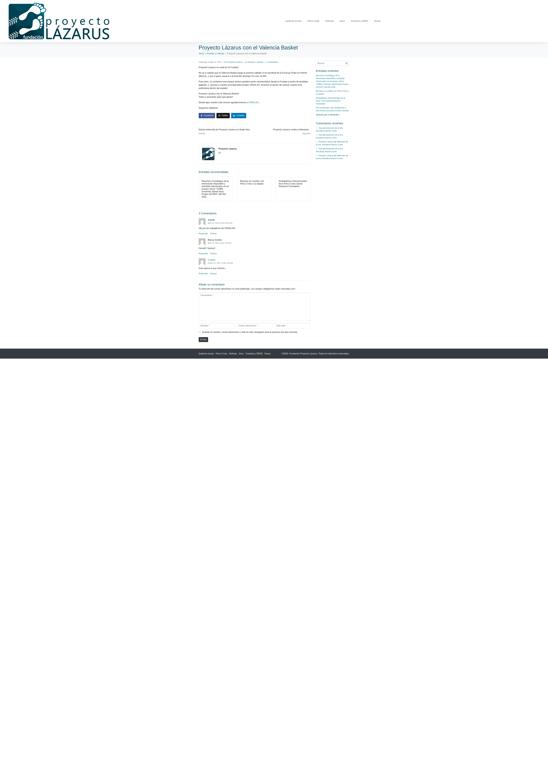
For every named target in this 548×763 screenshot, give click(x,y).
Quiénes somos (293, 21)
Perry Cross (313, 21)
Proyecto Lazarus (234, 62)
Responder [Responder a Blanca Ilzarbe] (203, 253)
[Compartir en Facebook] (207, 115)
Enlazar (213, 233)
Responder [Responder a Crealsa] (203, 273)
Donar (377, 21)
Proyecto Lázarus (228, 149)
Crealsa (211, 260)
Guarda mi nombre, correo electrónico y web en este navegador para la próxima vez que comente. (250, 332)
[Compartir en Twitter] (223, 115)
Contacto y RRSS (359, 21)
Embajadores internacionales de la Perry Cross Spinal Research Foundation (330, 101)
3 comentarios (272, 62)
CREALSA (253, 102)
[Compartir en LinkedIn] (238, 115)
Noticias (329, 21)
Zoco (342, 21)
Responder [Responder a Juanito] (203, 233)
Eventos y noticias (255, 62)
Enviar (203, 339)
